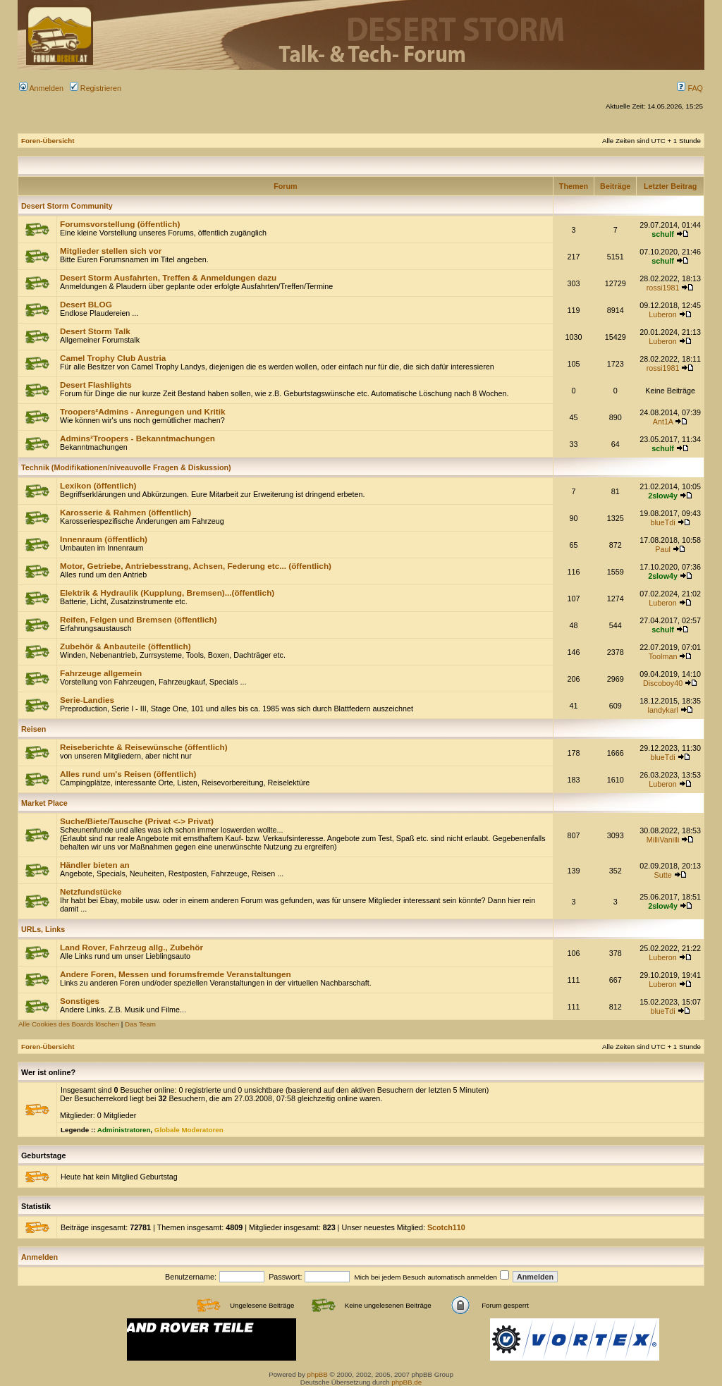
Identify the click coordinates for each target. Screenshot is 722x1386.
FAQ (690, 88)
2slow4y (663, 495)
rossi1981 (663, 287)
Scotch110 (446, 1227)
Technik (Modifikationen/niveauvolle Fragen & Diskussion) (126, 467)
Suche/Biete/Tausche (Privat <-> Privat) (137, 821)
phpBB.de (406, 1382)
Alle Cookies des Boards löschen (68, 1024)
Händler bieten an (95, 864)
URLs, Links (43, 929)
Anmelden (41, 88)
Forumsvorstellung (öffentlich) (120, 223)
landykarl (663, 710)
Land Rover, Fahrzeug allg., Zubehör (131, 947)
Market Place (44, 803)
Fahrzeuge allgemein (101, 672)
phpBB (317, 1374)
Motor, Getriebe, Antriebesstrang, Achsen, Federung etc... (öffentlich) (195, 565)
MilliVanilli (663, 839)
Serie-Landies (87, 699)
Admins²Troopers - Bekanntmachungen (137, 438)
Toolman (663, 656)
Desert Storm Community (67, 206)
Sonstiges (79, 1000)
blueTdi (662, 522)
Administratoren (124, 1130)
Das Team (140, 1024)
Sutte (663, 875)
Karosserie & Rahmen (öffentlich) (125, 512)
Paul (663, 549)
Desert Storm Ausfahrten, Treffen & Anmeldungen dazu (168, 277)
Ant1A (663, 421)
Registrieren (95, 88)
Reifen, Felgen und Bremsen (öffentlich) (138, 619)
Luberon (663, 314)
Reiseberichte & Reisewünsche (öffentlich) (144, 747)
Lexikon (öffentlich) (98, 485)
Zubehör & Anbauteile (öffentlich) (125, 646)
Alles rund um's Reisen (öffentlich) (128, 773)
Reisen (33, 729)
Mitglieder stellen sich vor (110, 250)
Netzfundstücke (90, 891)
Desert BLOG (86, 304)
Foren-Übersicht (48, 141)
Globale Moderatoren (189, 1130)
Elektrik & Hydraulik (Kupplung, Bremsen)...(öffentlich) (167, 592)
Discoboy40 (663, 683)
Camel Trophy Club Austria (113, 357)
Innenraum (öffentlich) (103, 539)
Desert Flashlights (96, 384)
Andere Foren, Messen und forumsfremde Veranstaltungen (175, 974)
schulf (662, 234)
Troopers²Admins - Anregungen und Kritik (143, 411)
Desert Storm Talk (95, 331)
